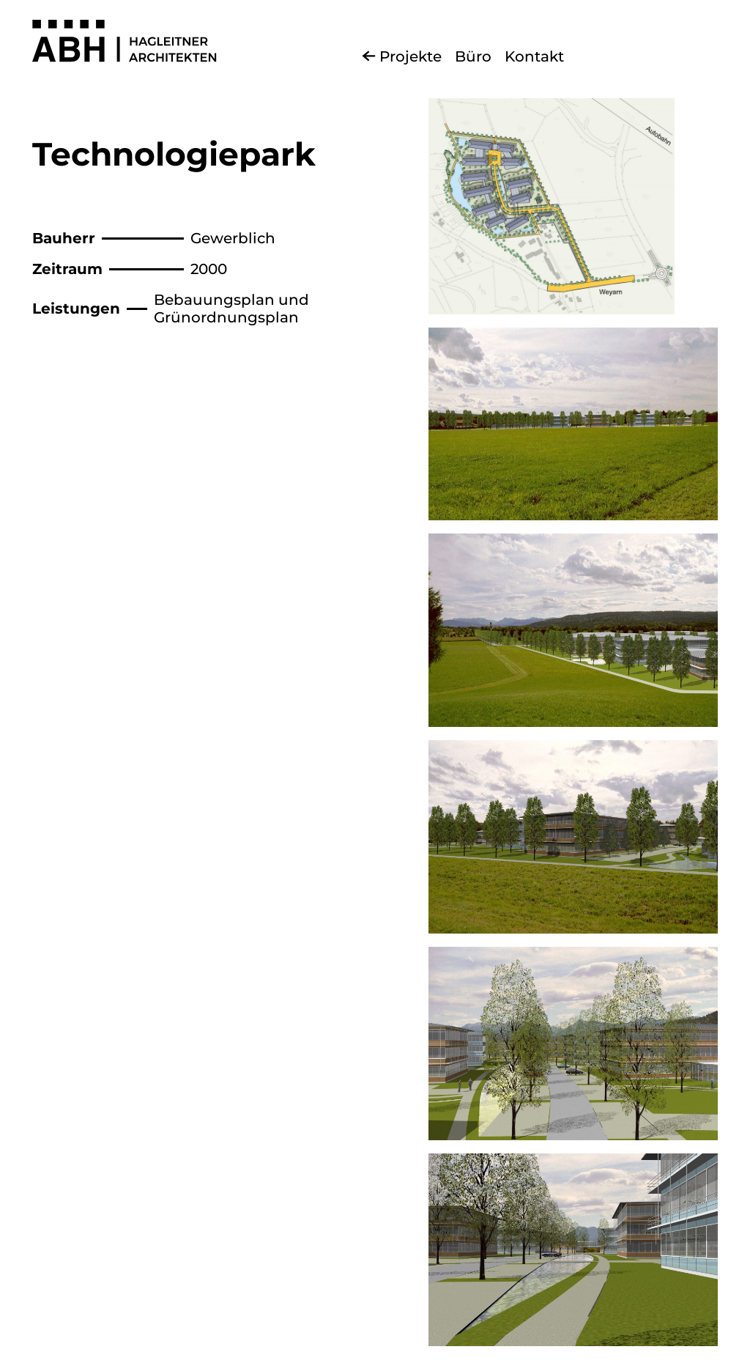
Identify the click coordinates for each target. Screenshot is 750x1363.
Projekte (410, 56)
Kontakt (534, 56)
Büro (473, 56)
